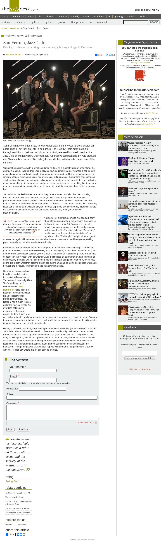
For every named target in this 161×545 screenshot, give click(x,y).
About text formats (86, 422)
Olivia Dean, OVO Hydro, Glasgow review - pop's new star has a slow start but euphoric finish (143, 311)
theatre (63, 16)
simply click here (152, 113)
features (21, 22)
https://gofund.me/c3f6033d (140, 63)
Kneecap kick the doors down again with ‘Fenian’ (142, 254)
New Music (15, 28)
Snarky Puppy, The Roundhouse (17, 512)
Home (4, 28)
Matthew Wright (13, 54)
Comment (11, 403)
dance (86, 16)
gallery (35, 22)
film (40, 16)
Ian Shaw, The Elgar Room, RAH (18, 493)
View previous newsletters (139, 369)
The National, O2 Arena (14, 497)
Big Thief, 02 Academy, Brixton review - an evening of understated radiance (143, 283)
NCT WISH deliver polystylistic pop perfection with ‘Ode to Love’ (144, 295)
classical (50, 16)
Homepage (12, 388)
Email (13, 376)
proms (61, 22)
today (5, 16)
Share (99, 55)
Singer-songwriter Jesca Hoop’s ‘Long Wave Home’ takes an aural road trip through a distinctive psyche (144, 238)
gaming (118, 16)
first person (77, 22)
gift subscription (147, 124)
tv (109, 16)
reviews (6, 22)
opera (31, 16)
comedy (75, 16)
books (142, 16)
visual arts (98, 16)
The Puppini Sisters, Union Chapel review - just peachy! (141, 159)
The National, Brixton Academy (17, 508)
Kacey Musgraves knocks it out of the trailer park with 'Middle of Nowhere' (144, 204)
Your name (16, 366)
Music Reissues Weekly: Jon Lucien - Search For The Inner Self (142, 268)
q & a (48, 22)
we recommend (98, 22)
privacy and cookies (86, 539)
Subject (10, 394)
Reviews (8, 525)
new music (18, 16)
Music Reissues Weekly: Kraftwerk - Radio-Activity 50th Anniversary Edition (143, 145)
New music (22, 525)
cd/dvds (131, 16)
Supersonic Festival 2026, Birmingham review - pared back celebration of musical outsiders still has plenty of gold (143, 220)
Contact (73, 539)
